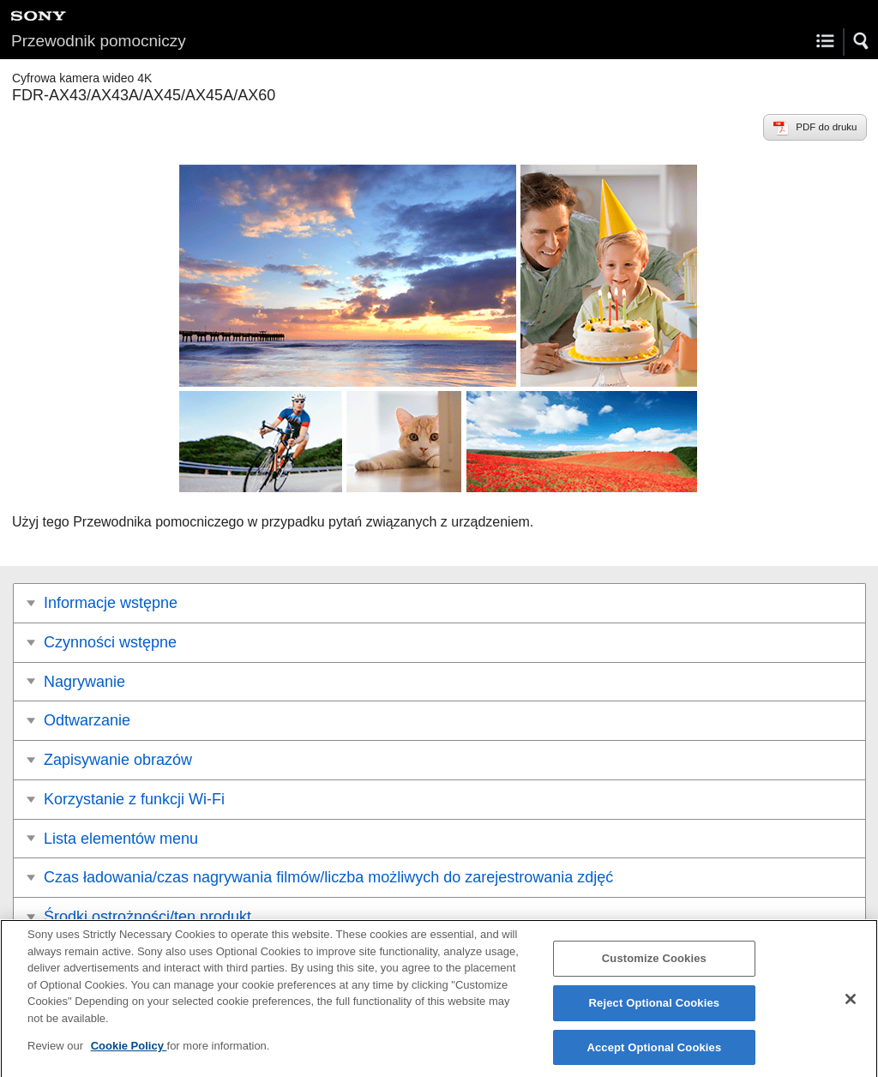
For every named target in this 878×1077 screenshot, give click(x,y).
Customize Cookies (654, 965)
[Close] (850, 1006)
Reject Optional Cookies (654, 1009)
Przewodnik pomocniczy (98, 41)
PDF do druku (826, 127)
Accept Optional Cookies (653, 1054)
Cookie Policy (129, 1052)
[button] (862, 41)
